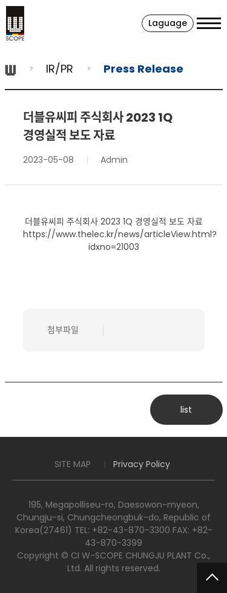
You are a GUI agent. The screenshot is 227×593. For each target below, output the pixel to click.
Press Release (143, 68)
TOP (212, 578)
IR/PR (59, 68)
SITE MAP (72, 464)
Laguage (167, 23)
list (186, 410)
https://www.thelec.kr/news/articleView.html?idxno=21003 (120, 240)
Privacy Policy (141, 464)
